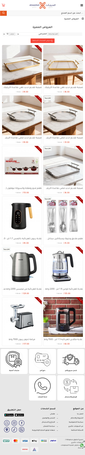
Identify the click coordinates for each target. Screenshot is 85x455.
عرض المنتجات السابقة (41, 41)
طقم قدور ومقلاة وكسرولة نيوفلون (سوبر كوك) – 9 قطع (22, 188)
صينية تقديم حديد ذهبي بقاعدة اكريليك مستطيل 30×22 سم (63, 87)
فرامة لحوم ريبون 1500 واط (22, 339)
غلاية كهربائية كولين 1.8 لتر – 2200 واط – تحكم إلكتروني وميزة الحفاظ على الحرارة (63, 289)
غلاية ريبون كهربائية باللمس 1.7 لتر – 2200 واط (22, 239)
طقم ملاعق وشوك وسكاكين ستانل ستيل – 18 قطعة (63, 239)
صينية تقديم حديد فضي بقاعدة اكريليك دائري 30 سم (22, 138)
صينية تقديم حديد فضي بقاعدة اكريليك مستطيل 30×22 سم (63, 188)
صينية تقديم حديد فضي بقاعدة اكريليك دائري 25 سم (63, 138)
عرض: (12, 34)
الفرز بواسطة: (53, 34)
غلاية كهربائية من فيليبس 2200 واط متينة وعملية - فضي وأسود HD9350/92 (22, 289)
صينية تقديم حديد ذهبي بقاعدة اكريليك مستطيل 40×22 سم (22, 87)
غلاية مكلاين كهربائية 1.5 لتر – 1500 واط (63, 339)
